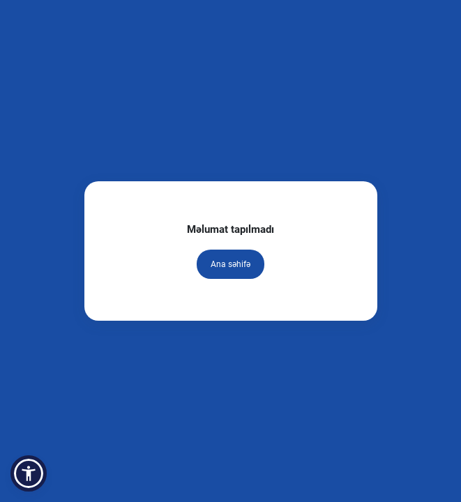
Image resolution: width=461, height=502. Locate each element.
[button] (28, 473)
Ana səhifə (230, 264)
